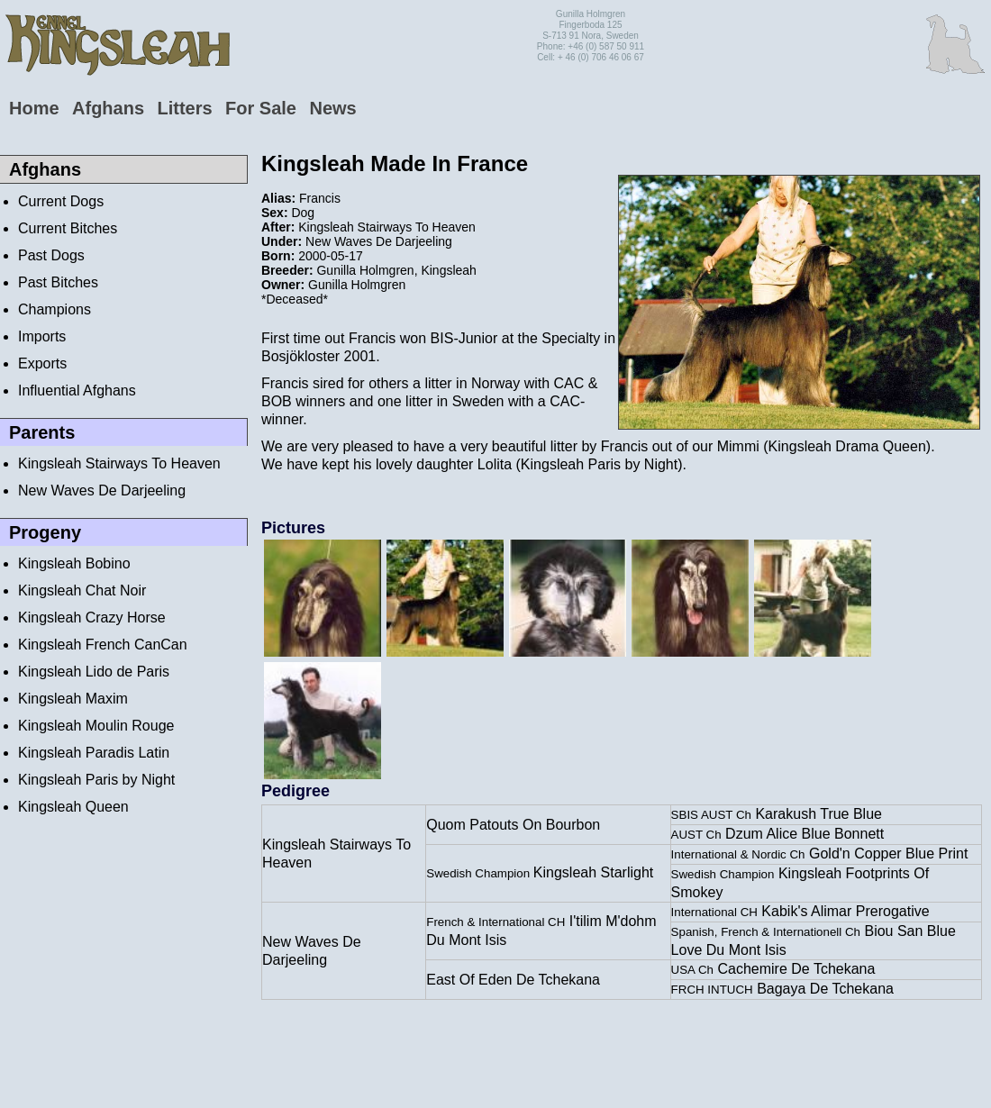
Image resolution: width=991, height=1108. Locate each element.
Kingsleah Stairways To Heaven (119, 463)
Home (34, 108)
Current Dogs (61, 201)
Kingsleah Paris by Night (96, 779)
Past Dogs (51, 255)
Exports (42, 363)
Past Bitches (58, 282)
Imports (42, 336)
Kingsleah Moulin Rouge (96, 725)
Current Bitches (67, 228)
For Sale (260, 108)
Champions (54, 309)
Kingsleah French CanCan (102, 644)
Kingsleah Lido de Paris (93, 671)
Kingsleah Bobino (74, 563)
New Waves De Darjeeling (102, 490)
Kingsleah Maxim (73, 698)
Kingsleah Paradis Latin (93, 752)
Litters (184, 108)
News (332, 108)
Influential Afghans (77, 390)
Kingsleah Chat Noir (82, 590)
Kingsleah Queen (73, 806)
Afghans (108, 108)
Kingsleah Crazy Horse (92, 617)
